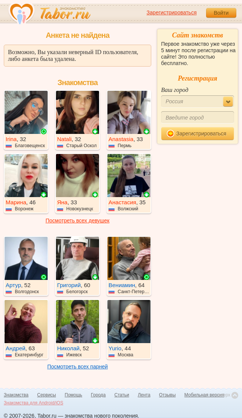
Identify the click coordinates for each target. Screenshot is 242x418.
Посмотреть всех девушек (78, 221)
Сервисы (46, 395)
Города (98, 395)
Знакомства (16, 395)
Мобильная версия (205, 395)
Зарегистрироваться (172, 12)
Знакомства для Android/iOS (33, 403)
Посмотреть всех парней (77, 367)
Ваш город (174, 90)
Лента (144, 395)
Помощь (73, 395)
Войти (221, 13)
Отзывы (167, 395)
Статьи (122, 395)
